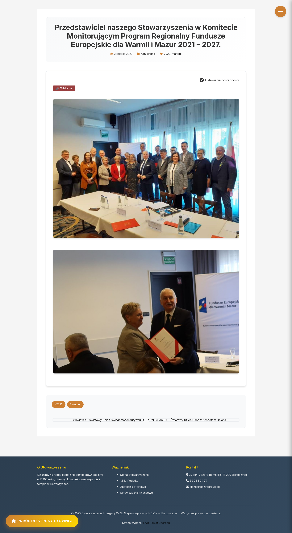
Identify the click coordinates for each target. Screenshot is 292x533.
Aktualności (148, 53)
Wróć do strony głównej (42, 521)
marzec (176, 53)
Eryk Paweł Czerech (156, 523)
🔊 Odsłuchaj (64, 88)
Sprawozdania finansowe (136, 492)
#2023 (59, 404)
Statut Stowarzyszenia (134, 475)
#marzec (75, 404)
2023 (167, 53)
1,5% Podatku (129, 480)
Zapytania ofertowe (133, 487)
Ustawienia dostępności (219, 80)
